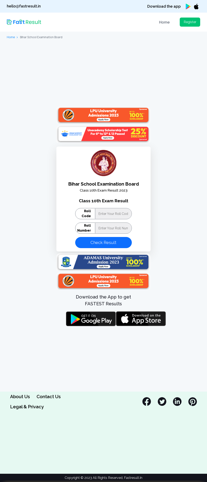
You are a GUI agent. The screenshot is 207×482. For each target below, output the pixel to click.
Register (190, 22)
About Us (20, 396)
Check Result (103, 242)
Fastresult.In (133, 478)
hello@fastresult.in (24, 6)
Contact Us (49, 396)
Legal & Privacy (27, 406)
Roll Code (86, 213)
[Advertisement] (103, 73)
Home (164, 22)
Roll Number (84, 228)
